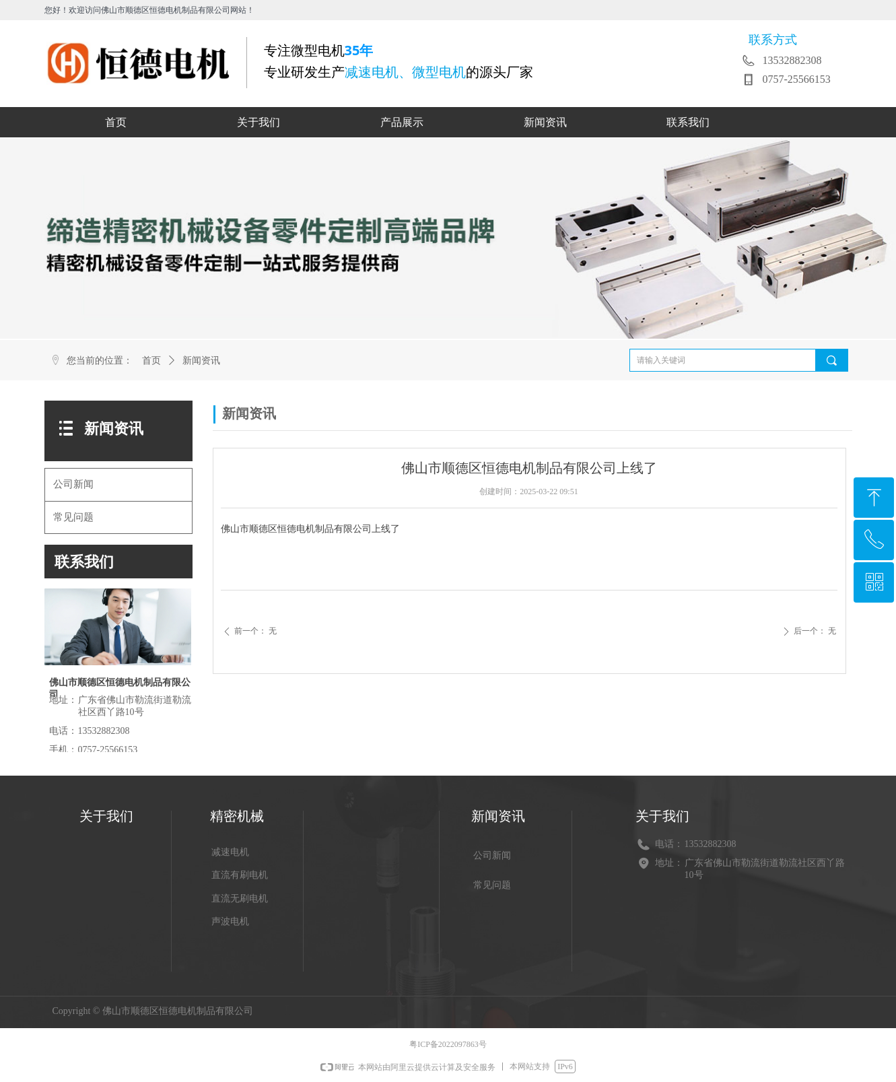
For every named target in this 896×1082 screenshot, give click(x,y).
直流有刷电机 (239, 875)
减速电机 (230, 852)
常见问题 (73, 517)
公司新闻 (73, 484)
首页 (151, 361)
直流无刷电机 (239, 898)
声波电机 (230, 921)
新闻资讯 (201, 361)
